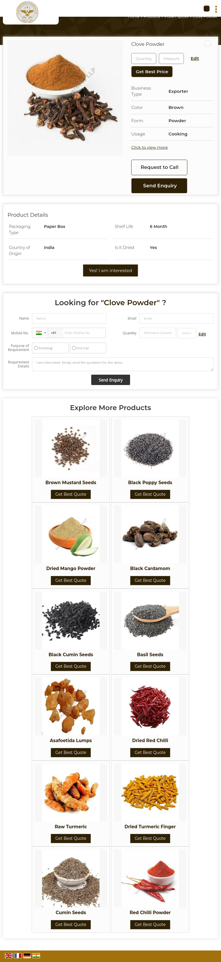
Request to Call (160, 167)
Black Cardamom (150, 568)
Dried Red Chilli (150, 740)
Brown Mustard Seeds (70, 482)
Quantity (129, 333)
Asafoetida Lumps (71, 740)
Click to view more (149, 147)
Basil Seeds (150, 654)
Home (133, 16)
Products (152, 16)
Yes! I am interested (110, 270)
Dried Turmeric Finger (150, 826)
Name (24, 318)
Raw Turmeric (71, 826)
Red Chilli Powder (150, 912)
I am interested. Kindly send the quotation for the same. (123, 364)
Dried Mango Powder (71, 568)
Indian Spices (176, 16)
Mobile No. (20, 333)
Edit (195, 58)
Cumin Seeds (71, 912)
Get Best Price (152, 71)
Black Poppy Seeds (150, 482)
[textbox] (171, 58)
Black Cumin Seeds (71, 654)
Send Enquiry (160, 185)
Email (132, 318)
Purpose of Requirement (18, 348)
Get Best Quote (70, 494)
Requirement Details (18, 364)
